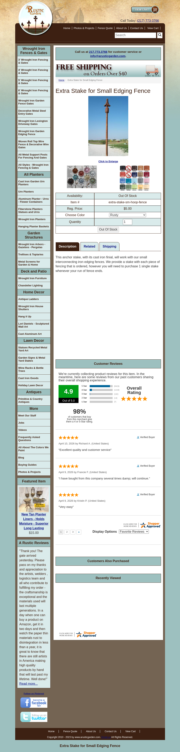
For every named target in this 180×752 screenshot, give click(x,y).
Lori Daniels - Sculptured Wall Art (33, 325)
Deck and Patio (34, 271)
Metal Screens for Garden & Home (29, 263)
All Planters (34, 174)
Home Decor (33, 292)
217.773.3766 (98, 51)
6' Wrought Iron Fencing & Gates (33, 92)
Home (66, 28)
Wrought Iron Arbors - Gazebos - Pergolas (31, 246)
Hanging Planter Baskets (33, 226)
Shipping (109, 246)
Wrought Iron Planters (32, 219)
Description (67, 246)
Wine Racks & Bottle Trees (31, 369)
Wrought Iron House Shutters (30, 308)
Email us (106, 737)
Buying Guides (27, 464)
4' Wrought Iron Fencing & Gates (33, 71)
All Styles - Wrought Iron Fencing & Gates (33, 166)
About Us (121, 28)
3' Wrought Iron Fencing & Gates (33, 61)
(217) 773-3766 (148, 20)
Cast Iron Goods (28, 378)
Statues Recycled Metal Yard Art (32, 349)
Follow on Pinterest (34, 693)
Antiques (34, 392)
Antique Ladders (28, 299)
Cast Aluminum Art (30, 333)
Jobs (21, 422)
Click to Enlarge (108, 129)
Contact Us (136, 28)
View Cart (152, 28)
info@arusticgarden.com (107, 56)
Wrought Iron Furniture (32, 278)
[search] (135, 35)
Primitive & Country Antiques (30, 400)
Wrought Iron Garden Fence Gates (31, 102)
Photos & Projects (84, 28)
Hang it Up (24, 316)
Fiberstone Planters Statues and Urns (30, 211)
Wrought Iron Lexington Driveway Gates (33, 122)
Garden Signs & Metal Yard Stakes (31, 359)
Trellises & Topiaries (30, 254)
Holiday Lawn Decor (30, 385)
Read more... (28, 683)
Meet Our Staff (27, 415)
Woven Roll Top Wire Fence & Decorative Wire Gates (33, 144)
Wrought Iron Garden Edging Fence (31, 133)
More (34, 409)
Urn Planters (26, 191)
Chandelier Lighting (30, 285)
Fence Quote (105, 28)
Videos (22, 429)
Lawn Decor (34, 341)
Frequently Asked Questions (29, 439)
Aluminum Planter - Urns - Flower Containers (33, 200)
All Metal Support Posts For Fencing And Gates (33, 156)
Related (89, 246)
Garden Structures (34, 235)
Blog (21, 457)
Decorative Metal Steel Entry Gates (32, 112)
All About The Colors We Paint (33, 449)
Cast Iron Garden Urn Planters (31, 183)
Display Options (104, 531)
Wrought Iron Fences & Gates (33, 51)
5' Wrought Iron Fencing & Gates (33, 82)
